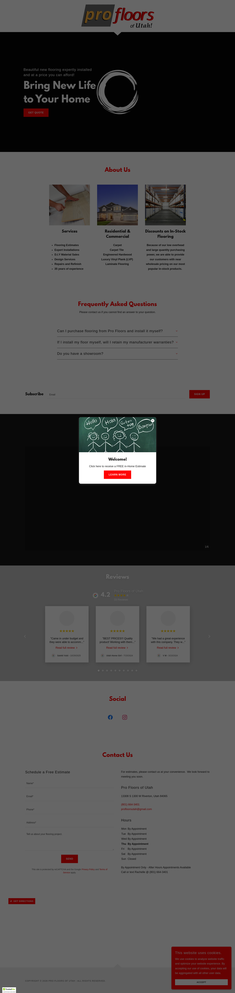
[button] (9, 990)
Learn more (117, 474)
